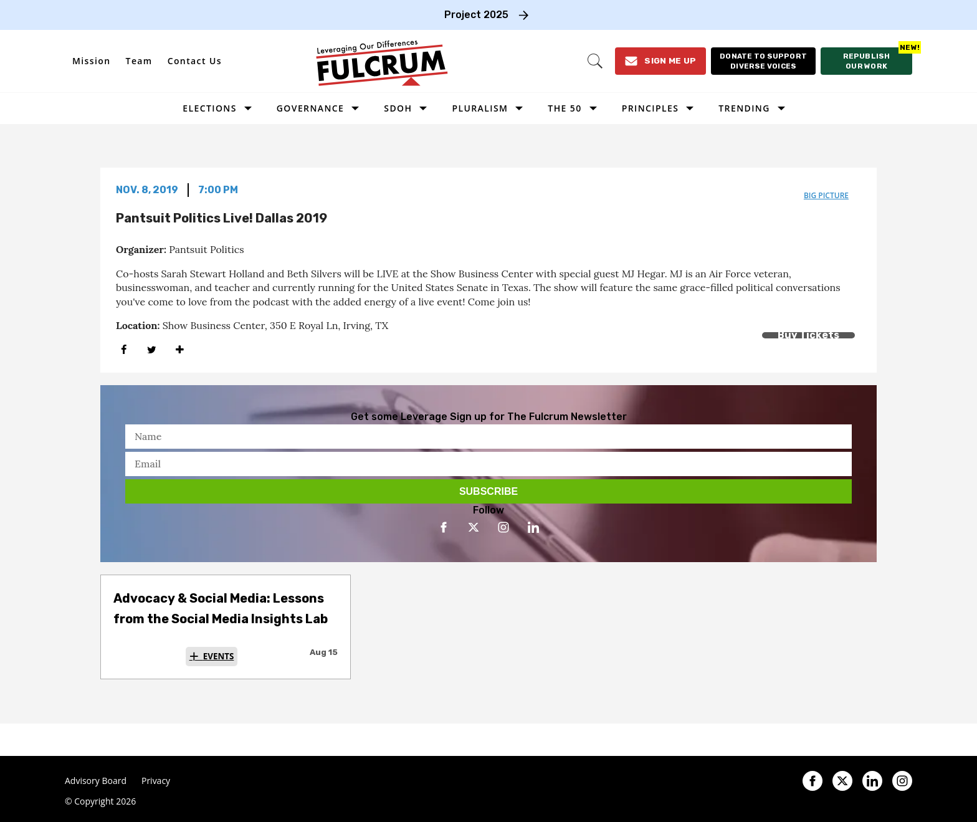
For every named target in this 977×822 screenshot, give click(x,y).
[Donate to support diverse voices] (762, 61)
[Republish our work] (866, 61)
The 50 (564, 108)
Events (218, 656)
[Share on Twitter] (152, 349)
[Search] (593, 61)
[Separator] (180, 349)
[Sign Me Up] (658, 61)
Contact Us (195, 61)
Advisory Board (95, 780)
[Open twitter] (474, 527)
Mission (91, 61)
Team (139, 61)
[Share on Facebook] (123, 349)
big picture (826, 195)
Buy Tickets (808, 335)
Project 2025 (476, 15)
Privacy (155, 780)
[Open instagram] (503, 527)
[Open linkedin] (533, 527)
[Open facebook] (444, 527)
